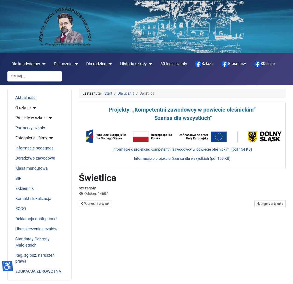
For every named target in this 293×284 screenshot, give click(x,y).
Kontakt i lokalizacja (33, 198)
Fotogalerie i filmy (31, 138)
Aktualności (26, 97)
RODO (20, 208)
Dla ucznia (63, 64)
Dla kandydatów (25, 64)
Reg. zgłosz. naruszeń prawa (35, 258)
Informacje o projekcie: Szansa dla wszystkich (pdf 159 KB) (182, 158)
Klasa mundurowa (31, 168)
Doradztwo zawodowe (35, 158)
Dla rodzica (96, 64)
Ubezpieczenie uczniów (36, 229)
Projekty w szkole (31, 117)
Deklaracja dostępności (36, 219)
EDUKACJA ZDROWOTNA (38, 271)
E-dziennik (24, 188)
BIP (18, 178)
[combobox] (34, 76)
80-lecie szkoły (174, 64)
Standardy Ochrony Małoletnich (32, 242)
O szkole (23, 107)
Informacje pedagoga (34, 148)
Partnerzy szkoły (30, 128)
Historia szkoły (133, 64)
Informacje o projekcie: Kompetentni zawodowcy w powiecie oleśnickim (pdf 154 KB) (182, 149)
